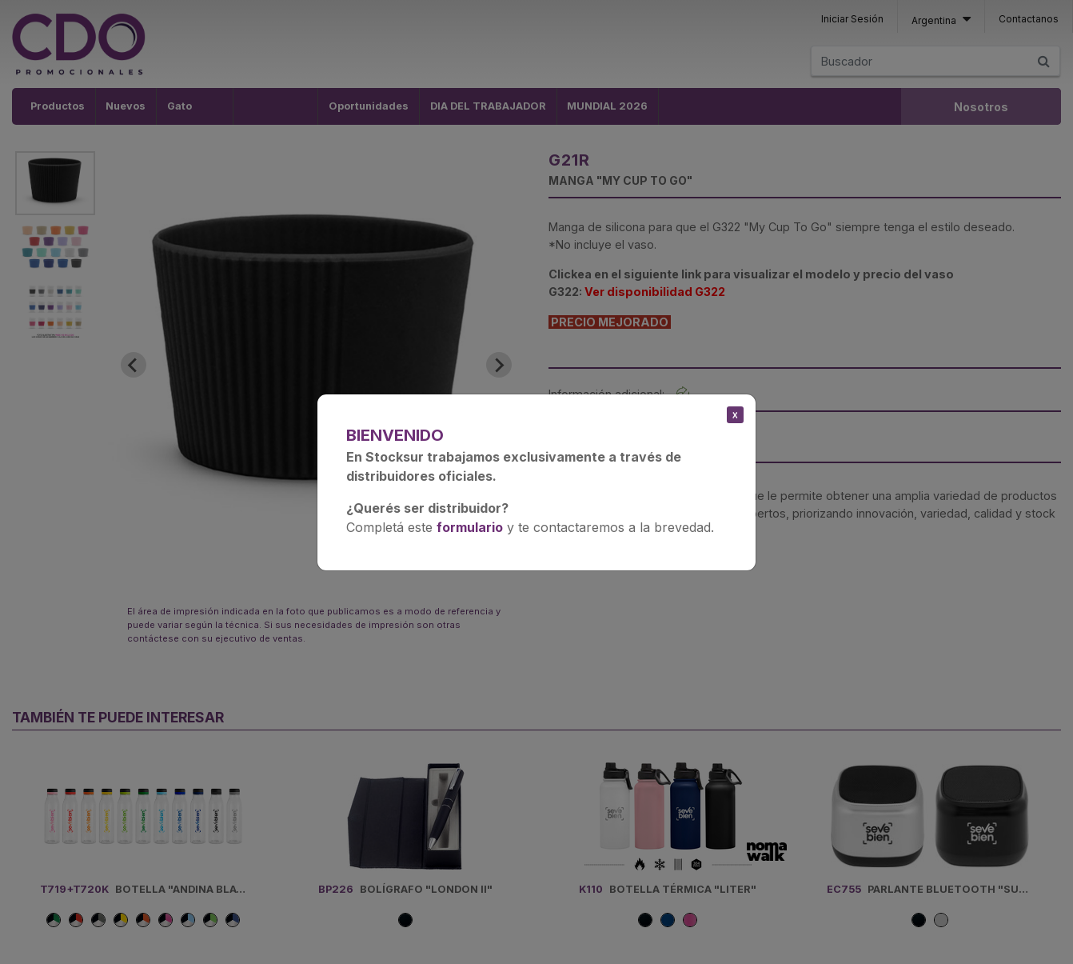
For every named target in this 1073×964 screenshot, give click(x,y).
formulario (470, 527)
